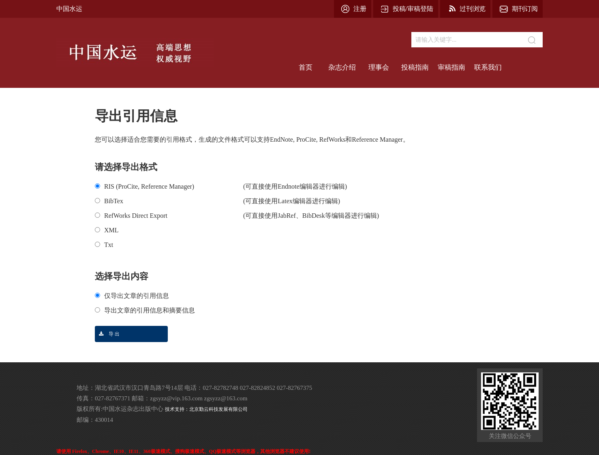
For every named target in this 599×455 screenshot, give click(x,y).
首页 (305, 67)
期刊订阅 (525, 8)
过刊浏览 (473, 8)
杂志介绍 (342, 67)
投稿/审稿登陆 (413, 8)
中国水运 (69, 8)
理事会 (378, 67)
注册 (359, 8)
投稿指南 (415, 67)
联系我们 (488, 67)
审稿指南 (451, 67)
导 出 (107, 334)
